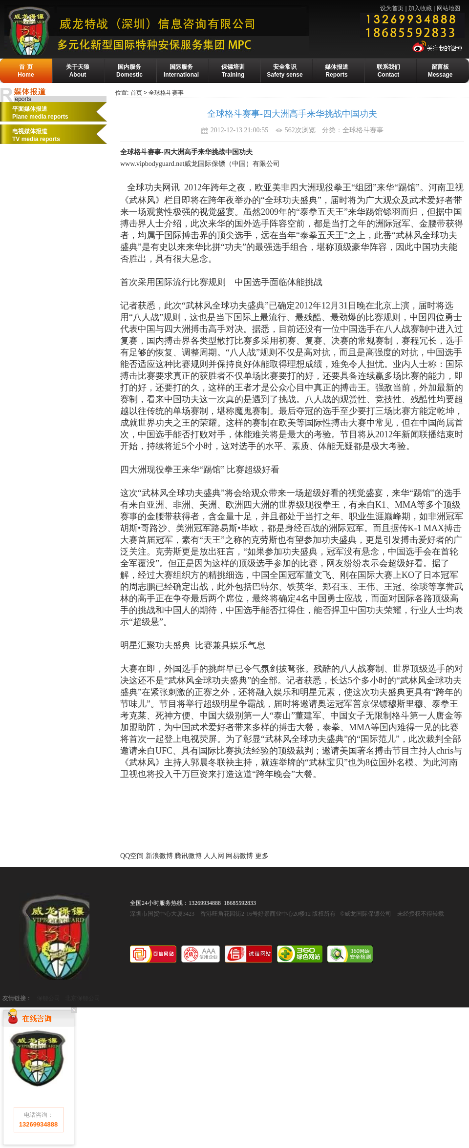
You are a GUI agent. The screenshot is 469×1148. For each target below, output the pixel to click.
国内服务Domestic (129, 70)
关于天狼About (77, 70)
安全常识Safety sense (284, 70)
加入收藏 (420, 8)
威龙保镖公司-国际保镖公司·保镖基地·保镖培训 (179, 30)
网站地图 (448, 8)
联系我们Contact (388, 70)
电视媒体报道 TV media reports (36, 135)
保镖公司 (48, 998)
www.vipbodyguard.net (152, 163)
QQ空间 (132, 856)
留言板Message (440, 70)
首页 (136, 92)
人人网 (214, 856)
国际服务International (181, 70)
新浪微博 (159, 856)
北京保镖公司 (82, 998)
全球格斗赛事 (166, 92)
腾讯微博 (188, 856)
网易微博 (239, 856)
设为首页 (392, 8)
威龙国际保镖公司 (54, 936)
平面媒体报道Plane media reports (40, 112)
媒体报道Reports (336, 70)
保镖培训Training (233, 70)
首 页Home (26, 70)
